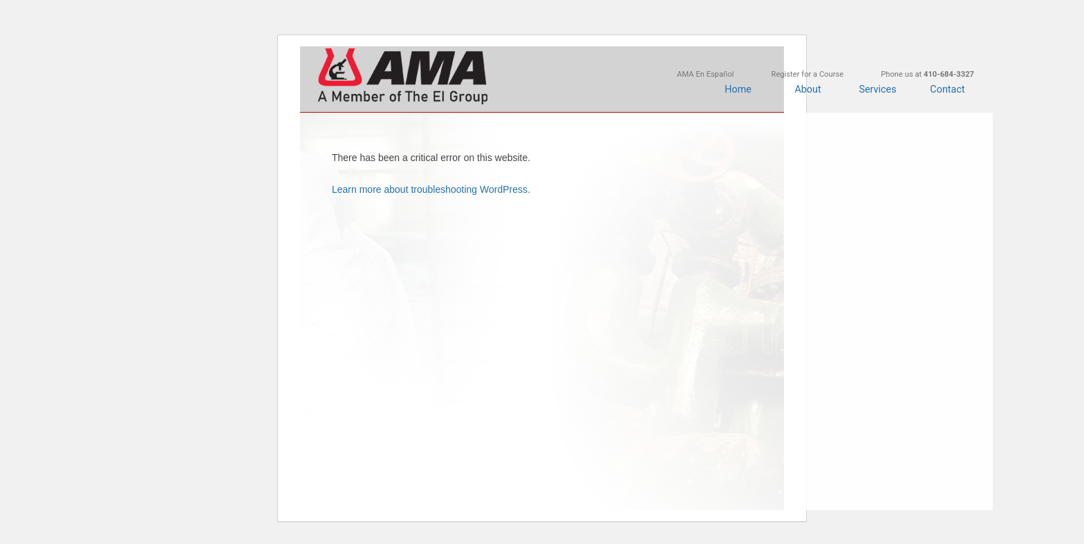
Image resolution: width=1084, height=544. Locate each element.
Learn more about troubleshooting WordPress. (431, 189)
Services (877, 89)
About (807, 89)
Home (738, 89)
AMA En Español (705, 74)
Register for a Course (807, 74)
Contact (947, 89)
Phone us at (927, 74)
